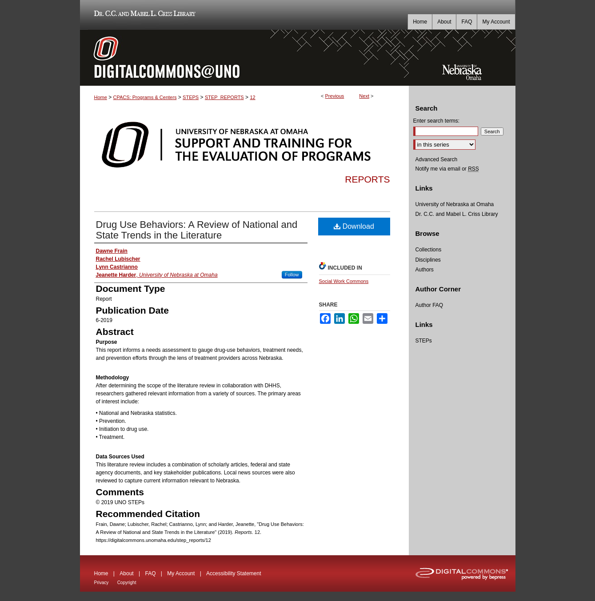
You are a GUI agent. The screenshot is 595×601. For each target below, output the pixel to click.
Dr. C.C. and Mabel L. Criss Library (143, 15)
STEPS (191, 97)
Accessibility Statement (233, 573)
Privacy (101, 582)
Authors (424, 270)
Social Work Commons (344, 281)
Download (354, 226)
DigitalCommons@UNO (244, 58)
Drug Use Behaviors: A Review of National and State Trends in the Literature (197, 230)
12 (252, 97)
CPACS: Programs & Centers (145, 97)
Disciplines (428, 260)
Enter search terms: (436, 121)
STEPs (423, 341)
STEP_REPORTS (224, 97)
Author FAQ (429, 305)
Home (100, 97)
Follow (292, 274)
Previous (334, 96)
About (126, 573)
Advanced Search (436, 159)
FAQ (150, 573)
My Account (181, 573)
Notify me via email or (447, 169)
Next (364, 96)
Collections (428, 250)
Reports (367, 179)
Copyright (126, 582)
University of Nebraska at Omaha (454, 204)
